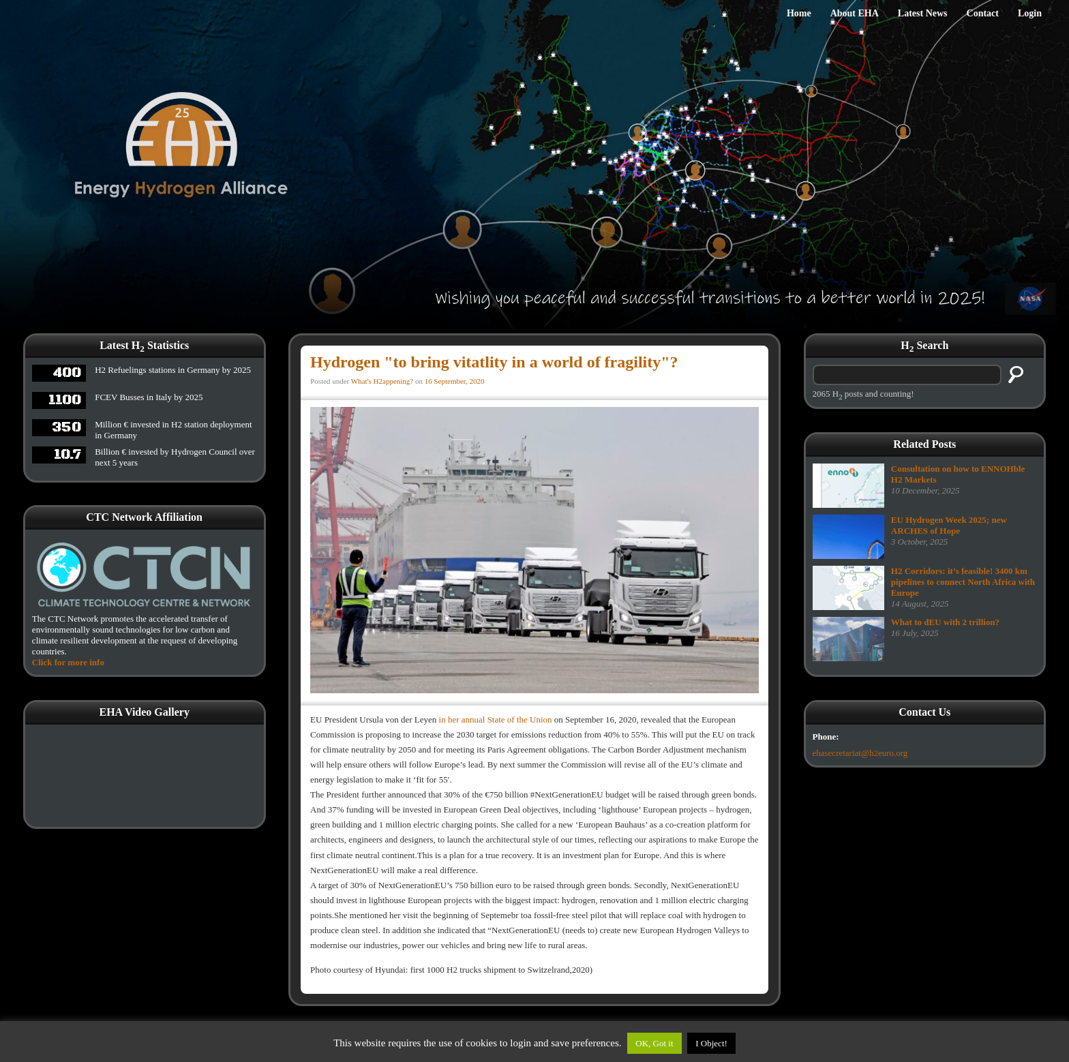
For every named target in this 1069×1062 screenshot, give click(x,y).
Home (799, 13)
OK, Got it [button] (654, 1043)
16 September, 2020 (455, 381)
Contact (983, 13)
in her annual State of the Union (495, 719)
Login (1030, 13)
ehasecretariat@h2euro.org (860, 753)
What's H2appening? (382, 381)
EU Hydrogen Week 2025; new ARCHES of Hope (949, 525)
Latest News (923, 13)
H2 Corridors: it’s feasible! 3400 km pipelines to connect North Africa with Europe (963, 582)
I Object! (711, 1043)
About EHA (854, 13)
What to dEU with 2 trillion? (945, 622)
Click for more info (68, 662)
